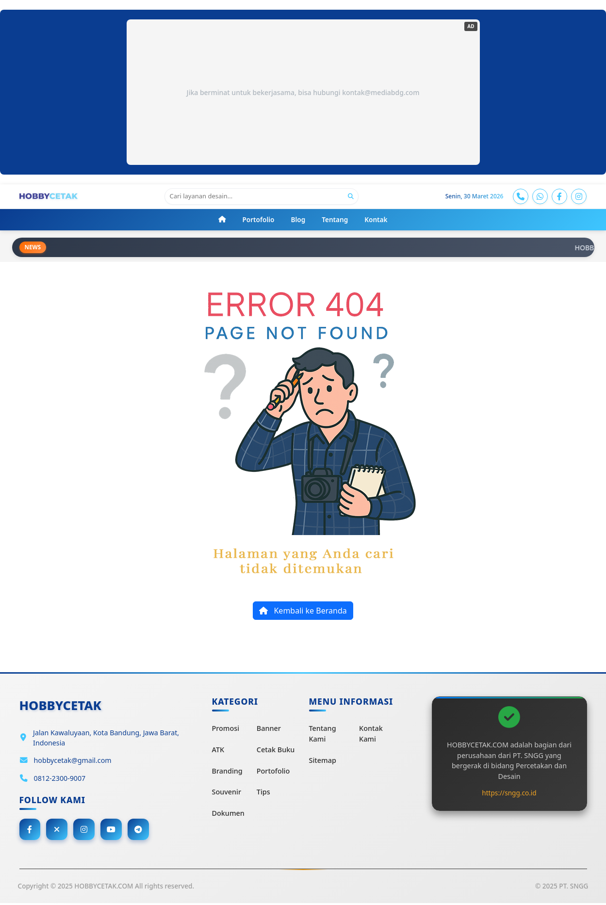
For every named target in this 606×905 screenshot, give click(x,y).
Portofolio (273, 771)
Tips (263, 792)
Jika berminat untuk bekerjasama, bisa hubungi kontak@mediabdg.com (303, 92)
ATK (218, 750)
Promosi (226, 729)
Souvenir (227, 792)
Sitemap (322, 760)
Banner (269, 729)
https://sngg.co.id (509, 793)
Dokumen (228, 813)
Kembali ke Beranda (302, 611)
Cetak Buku (276, 750)
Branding (227, 771)
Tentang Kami (322, 734)
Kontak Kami (371, 734)
